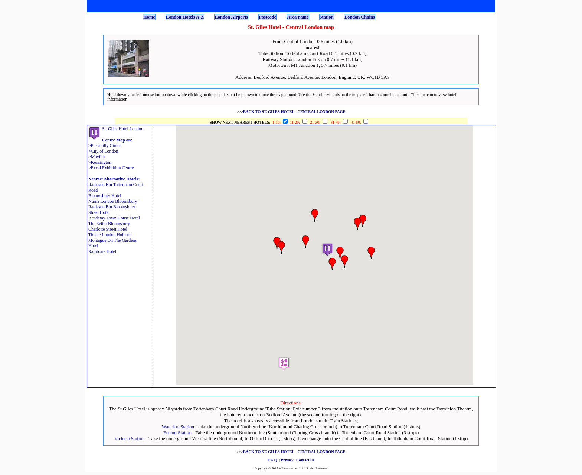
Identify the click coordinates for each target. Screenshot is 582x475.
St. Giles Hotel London (122, 128)
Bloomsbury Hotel (104, 195)
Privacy (287, 460)
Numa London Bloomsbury (112, 201)
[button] (327, 249)
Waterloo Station (178, 426)
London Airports (231, 17)
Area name (297, 17)
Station (327, 17)
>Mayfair (96, 156)
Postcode (267, 17)
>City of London (103, 151)
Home (149, 17)
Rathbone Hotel (102, 251)
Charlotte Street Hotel (107, 229)
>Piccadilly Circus (104, 145)
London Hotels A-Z (185, 17)
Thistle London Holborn (109, 234)
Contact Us (305, 460)
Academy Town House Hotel (114, 218)
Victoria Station (129, 438)
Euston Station (177, 432)
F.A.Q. (273, 460)
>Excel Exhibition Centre (111, 167)
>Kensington (99, 162)
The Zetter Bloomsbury (109, 223)
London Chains (359, 17)
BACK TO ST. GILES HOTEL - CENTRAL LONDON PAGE (294, 112)
